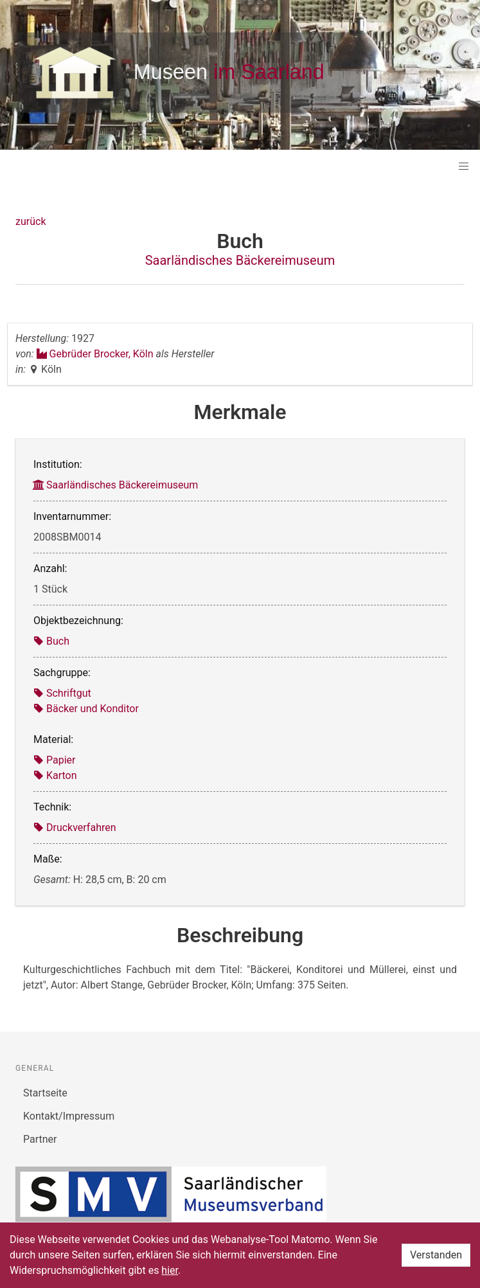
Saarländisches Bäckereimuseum (240, 260)
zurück (30, 221)
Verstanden (436, 1255)
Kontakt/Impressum (68, 1116)
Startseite (45, 1093)
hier (169, 1270)
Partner (40, 1139)
